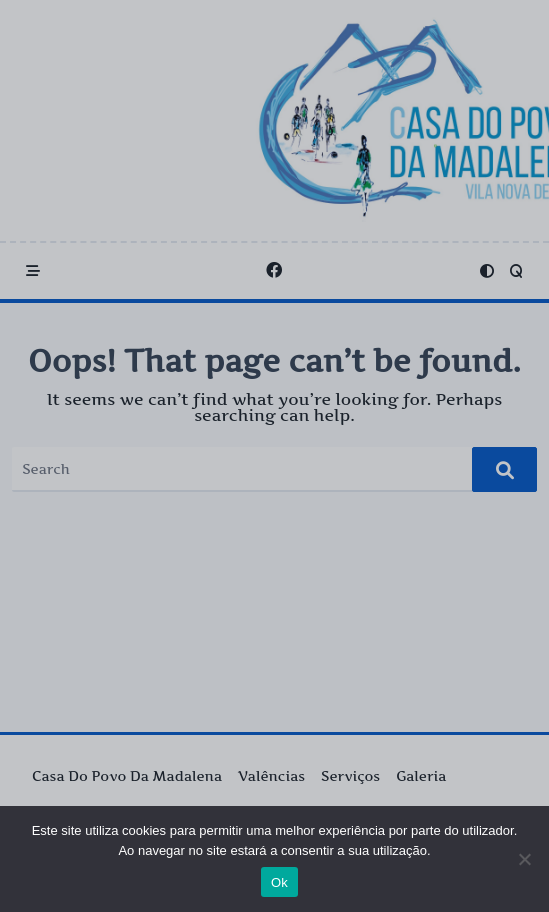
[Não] (524, 859)
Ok (279, 882)
